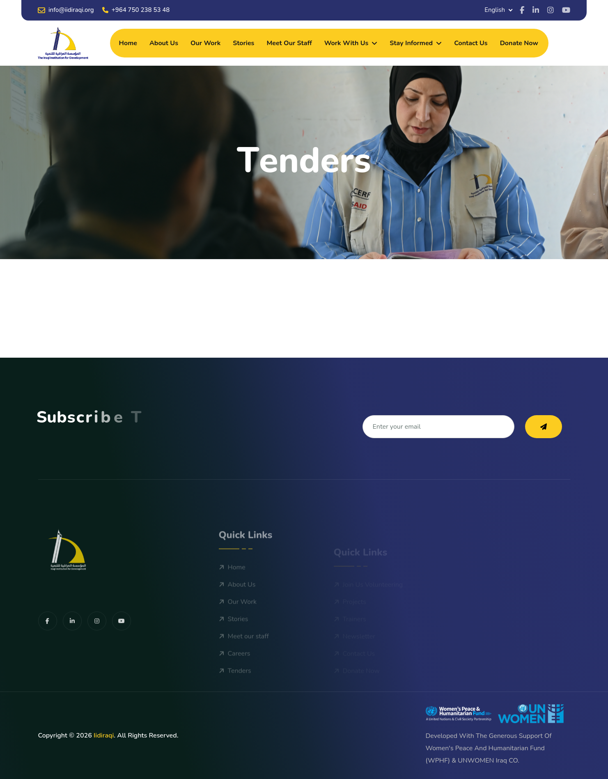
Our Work (205, 43)
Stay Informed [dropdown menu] (411, 43)
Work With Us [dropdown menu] (346, 43)
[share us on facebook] (47, 653)
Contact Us (470, 43)
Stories (243, 43)
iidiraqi (104, 735)
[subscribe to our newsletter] (543, 426)
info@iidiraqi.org (66, 10)
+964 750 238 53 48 (136, 10)
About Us (163, 43)
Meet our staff (289, 43)
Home (128, 43)
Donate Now (519, 43)
